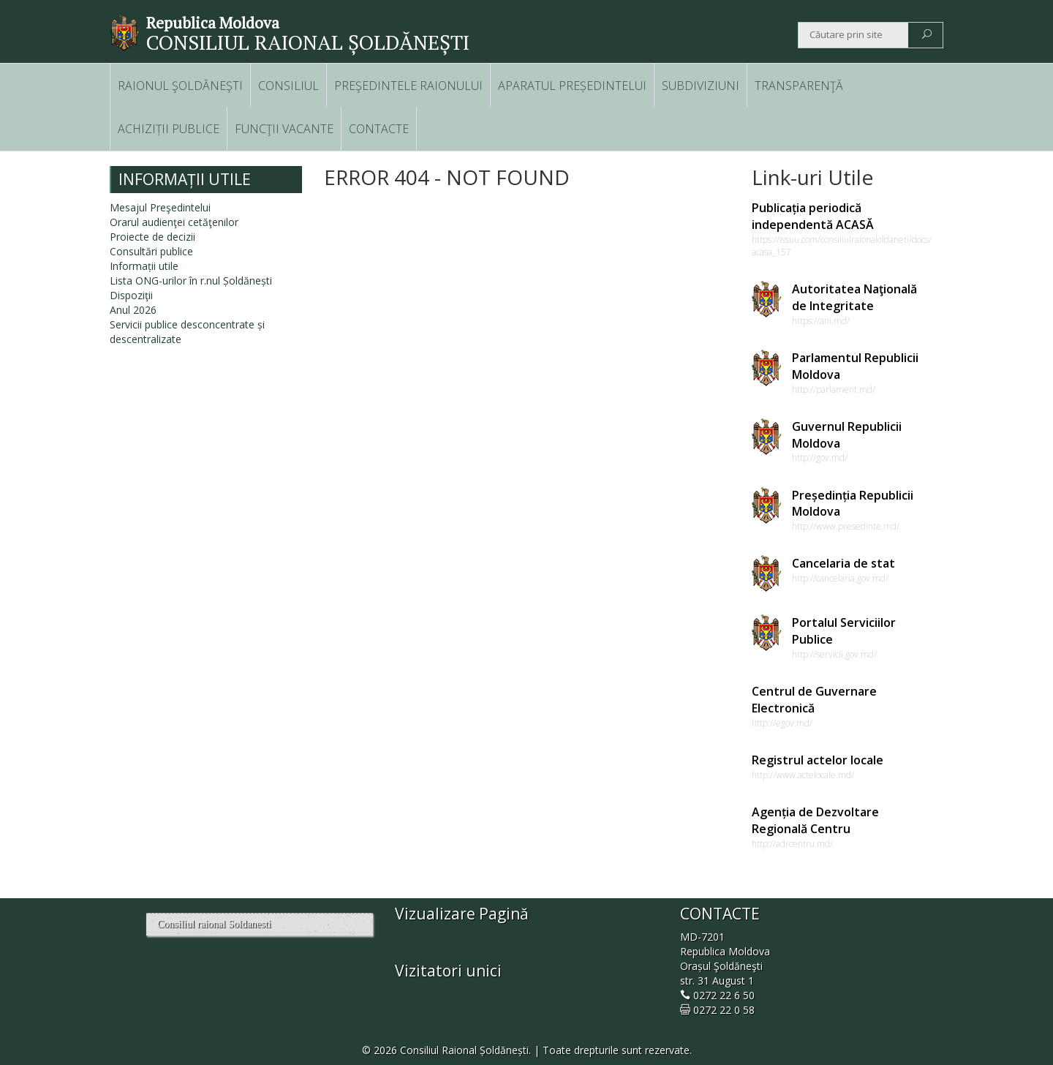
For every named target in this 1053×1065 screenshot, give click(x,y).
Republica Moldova (212, 22)
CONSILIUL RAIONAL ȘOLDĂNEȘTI (307, 42)
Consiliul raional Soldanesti (214, 924)
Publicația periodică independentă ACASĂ (813, 216)
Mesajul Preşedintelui (160, 207)
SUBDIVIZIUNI (700, 86)
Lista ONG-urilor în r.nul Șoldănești (191, 280)
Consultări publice (151, 251)
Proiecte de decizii (152, 237)
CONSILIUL (288, 86)
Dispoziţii (131, 295)
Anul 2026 (133, 310)
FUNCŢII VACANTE (284, 129)
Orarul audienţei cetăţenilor (174, 222)
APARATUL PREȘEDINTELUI (572, 86)
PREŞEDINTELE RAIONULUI (408, 86)
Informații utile (144, 266)
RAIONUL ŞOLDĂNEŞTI (180, 86)
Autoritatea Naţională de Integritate (854, 297)
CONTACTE (379, 129)
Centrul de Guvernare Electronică (814, 699)
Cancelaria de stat (843, 563)
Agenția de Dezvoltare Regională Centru (815, 820)
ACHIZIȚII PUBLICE (168, 129)
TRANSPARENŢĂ (799, 86)
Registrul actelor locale (817, 760)
